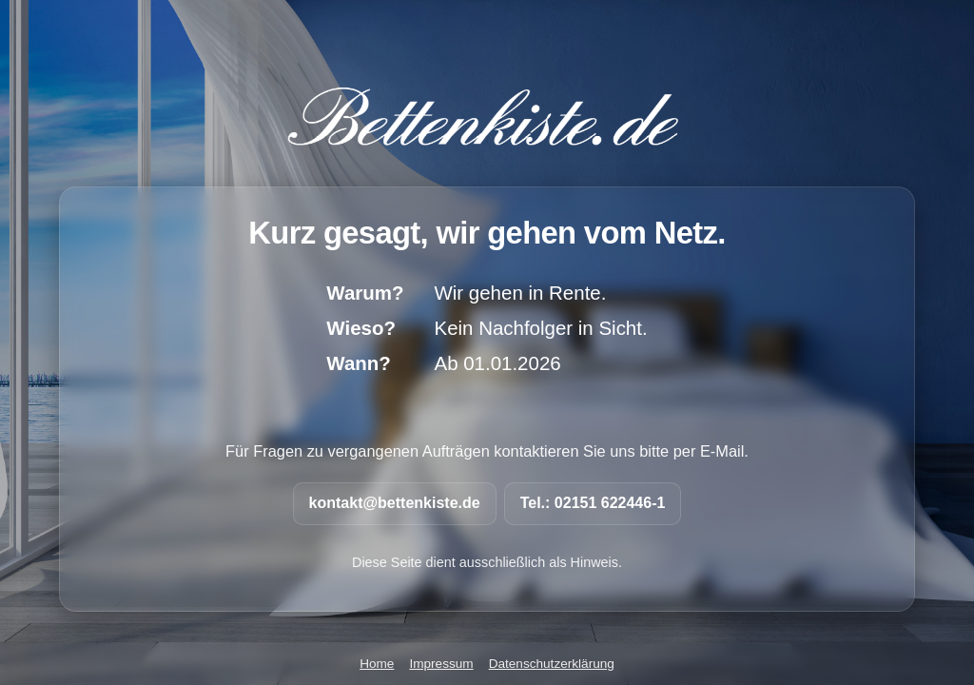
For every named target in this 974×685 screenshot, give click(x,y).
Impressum (441, 663)
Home (377, 663)
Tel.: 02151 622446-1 (593, 503)
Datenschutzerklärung (551, 663)
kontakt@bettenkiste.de (394, 503)
